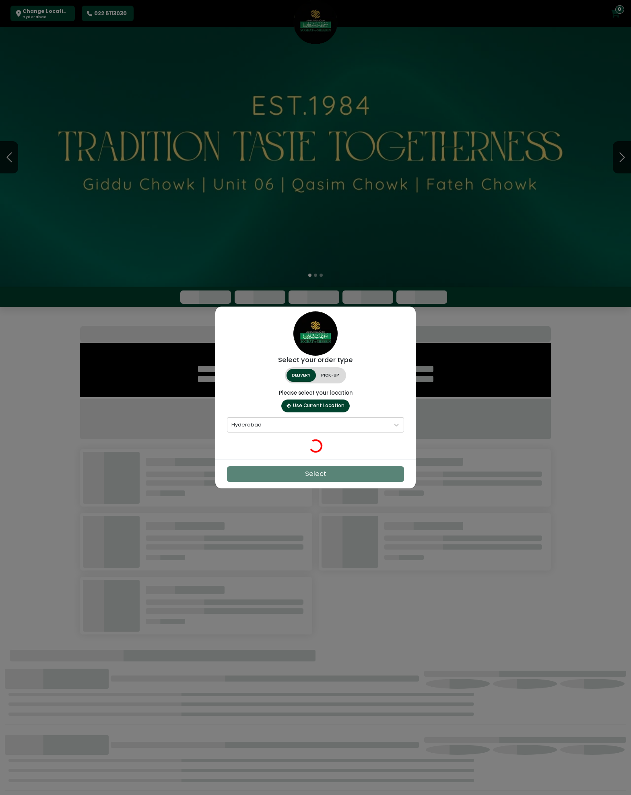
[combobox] (232, 424)
